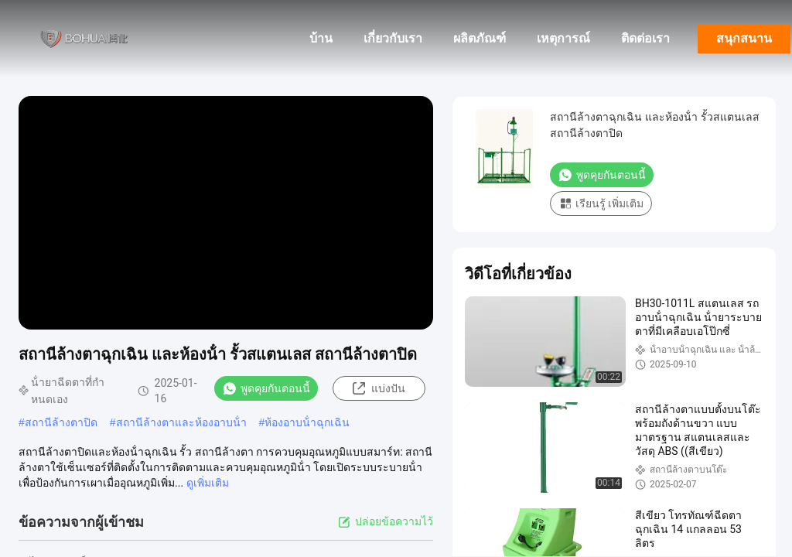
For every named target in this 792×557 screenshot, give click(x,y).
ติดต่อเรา (645, 38)
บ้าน (321, 38)
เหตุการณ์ (563, 38)
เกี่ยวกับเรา (393, 38)
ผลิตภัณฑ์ (479, 38)
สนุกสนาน (744, 38)
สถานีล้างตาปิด (61, 422)
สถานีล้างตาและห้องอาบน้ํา (181, 422)
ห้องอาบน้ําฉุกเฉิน (307, 422)
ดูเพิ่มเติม (207, 483)
